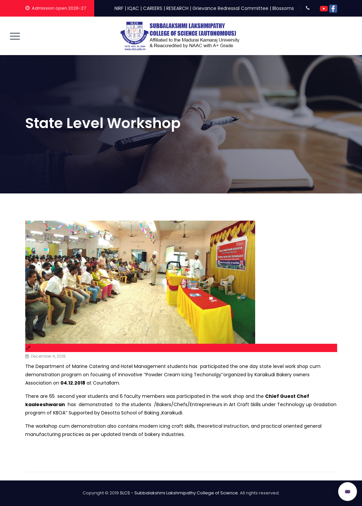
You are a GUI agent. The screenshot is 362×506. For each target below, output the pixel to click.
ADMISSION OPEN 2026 (299, 488)
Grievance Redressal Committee (230, 8)
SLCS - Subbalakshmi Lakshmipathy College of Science (179, 493)
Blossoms (283, 8)
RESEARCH (177, 8)
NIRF (118, 8)
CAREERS (152, 8)
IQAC (133, 8)
